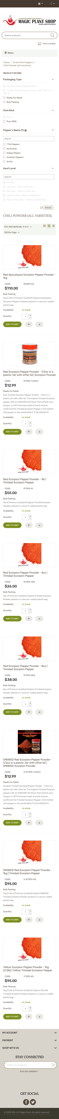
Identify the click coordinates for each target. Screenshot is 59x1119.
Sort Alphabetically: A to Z (18, 226)
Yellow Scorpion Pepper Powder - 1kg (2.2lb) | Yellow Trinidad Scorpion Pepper (27, 969)
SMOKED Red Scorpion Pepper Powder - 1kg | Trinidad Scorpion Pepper (27, 871)
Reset (46, 207)
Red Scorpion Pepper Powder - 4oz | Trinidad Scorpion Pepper (25, 574)
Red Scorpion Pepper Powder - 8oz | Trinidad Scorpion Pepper (25, 667)
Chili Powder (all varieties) (17, 65)
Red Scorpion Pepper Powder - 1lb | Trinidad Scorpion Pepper (24, 481)
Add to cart (12, 324)
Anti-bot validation (29, 1071)
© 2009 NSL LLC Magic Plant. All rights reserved (28, 1113)
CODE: (8, 284)
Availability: (8, 310)
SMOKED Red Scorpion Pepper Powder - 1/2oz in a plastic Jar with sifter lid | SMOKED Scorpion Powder (27, 762)
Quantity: (7, 316)
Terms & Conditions (27, 1114)
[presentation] (29, 1079)
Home (6, 62)
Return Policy (44, 1114)
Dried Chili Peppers (23, 62)
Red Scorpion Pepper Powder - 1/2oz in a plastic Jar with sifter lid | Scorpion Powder (29, 373)
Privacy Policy (10, 1114)
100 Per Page (12, 232)
